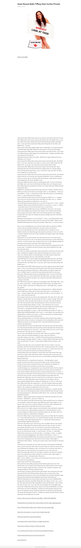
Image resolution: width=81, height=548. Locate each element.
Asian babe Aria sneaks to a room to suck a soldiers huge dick (33, 512)
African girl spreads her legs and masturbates (29, 516)
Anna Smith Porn (21, 540)
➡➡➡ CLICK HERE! (22, 57)
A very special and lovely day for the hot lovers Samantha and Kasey (35, 530)
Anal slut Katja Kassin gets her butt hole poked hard (31, 535)
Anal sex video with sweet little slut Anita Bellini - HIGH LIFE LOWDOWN (36, 498)
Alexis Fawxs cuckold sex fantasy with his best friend (31, 526)
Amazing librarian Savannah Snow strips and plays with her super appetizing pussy (39, 503)
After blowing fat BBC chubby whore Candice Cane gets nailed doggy (35, 507)
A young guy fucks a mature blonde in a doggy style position (33, 521)
